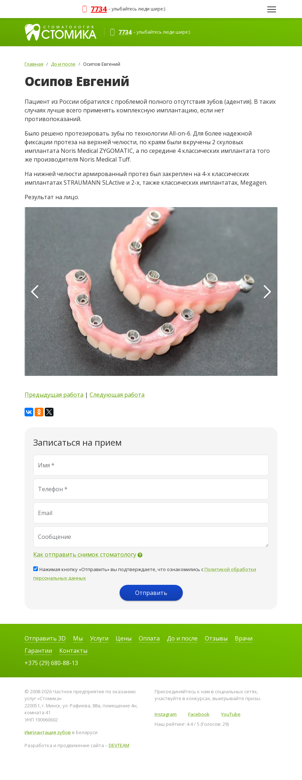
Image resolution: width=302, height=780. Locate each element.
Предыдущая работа (54, 395)
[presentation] (34, 291)
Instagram (166, 714)
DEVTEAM (119, 745)
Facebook (199, 714)
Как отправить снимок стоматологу (84, 554)
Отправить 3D (45, 638)
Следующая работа (117, 395)
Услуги (99, 638)
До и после (182, 638)
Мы (78, 638)
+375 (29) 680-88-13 (51, 663)
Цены (123, 638)
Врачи (244, 638)
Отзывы (216, 638)
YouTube (231, 714)
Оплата (149, 638)
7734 (99, 9)
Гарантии (38, 651)
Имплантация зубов (48, 732)
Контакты (73, 651)
